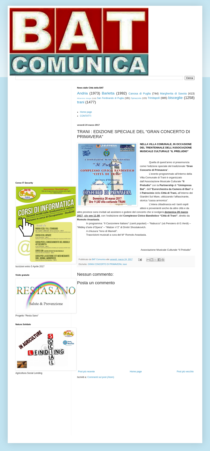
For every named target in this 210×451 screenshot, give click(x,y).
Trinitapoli (154, 97)
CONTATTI (85, 116)
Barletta (108, 93)
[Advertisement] (99, 403)
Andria (82, 93)
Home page (86, 112)
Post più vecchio (185, 371)
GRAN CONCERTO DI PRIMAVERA (105, 264)
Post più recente (86, 371)
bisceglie (175, 98)
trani (80, 102)
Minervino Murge (84, 98)
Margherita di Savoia (173, 93)
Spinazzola (136, 98)
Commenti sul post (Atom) (100, 377)
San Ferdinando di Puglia (110, 98)
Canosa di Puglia (140, 93)
